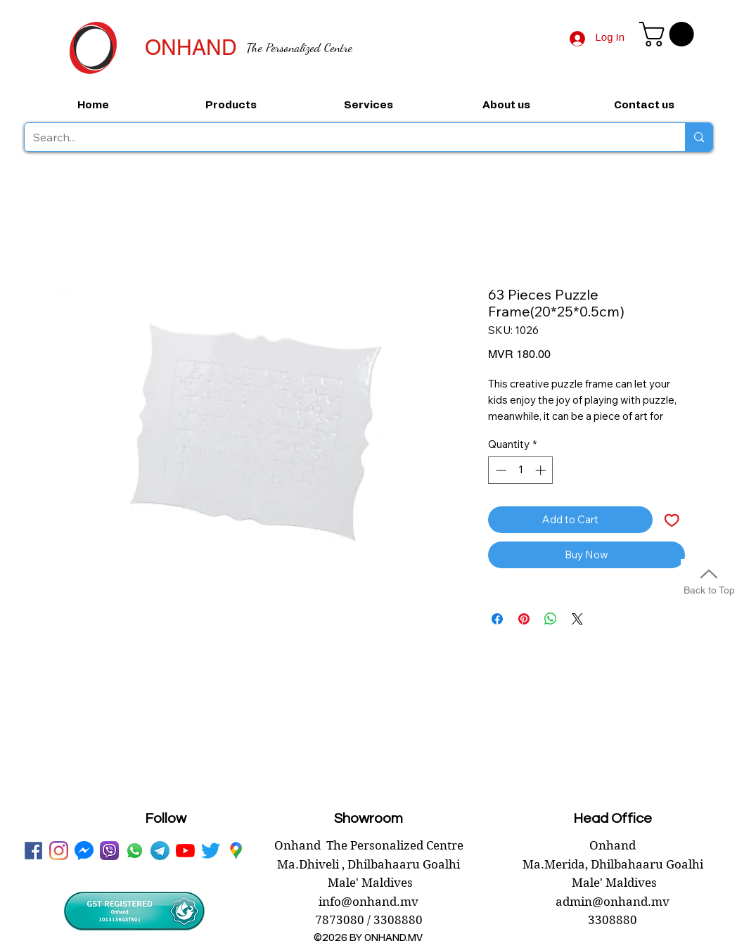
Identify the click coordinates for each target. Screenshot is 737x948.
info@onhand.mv (368, 902)
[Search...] (344, 137)
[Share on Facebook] (497, 618)
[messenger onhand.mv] (84, 850)
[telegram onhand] (159, 850)
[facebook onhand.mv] (33, 850)
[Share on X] (577, 618)
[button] (669, 34)
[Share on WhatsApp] (550, 618)
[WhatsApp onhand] (134, 850)
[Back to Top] (709, 580)
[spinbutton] (520, 470)
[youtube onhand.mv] (185, 850)
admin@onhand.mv (612, 902)
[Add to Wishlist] (672, 520)
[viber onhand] (109, 850)
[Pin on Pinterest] (523, 618)
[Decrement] (499, 470)
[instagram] (58, 850)
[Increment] (541, 470)
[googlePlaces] (235, 850)
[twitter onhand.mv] (210, 850)
